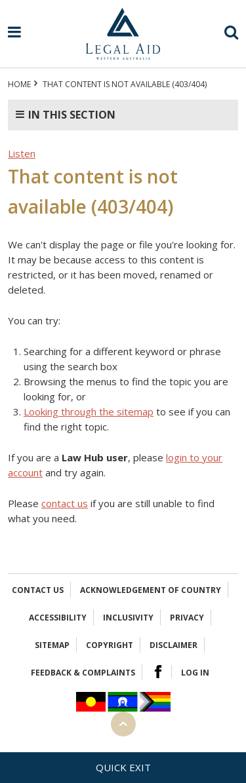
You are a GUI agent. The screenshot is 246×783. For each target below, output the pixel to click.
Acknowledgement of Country (150, 590)
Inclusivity (128, 617)
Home (19, 84)
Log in (195, 672)
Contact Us (38, 590)
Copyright (109, 645)
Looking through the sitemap (89, 411)
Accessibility (58, 617)
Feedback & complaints (83, 672)
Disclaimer (173, 645)
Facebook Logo (158, 671)
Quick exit (123, 767)
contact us (64, 503)
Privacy (187, 617)
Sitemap (52, 645)
